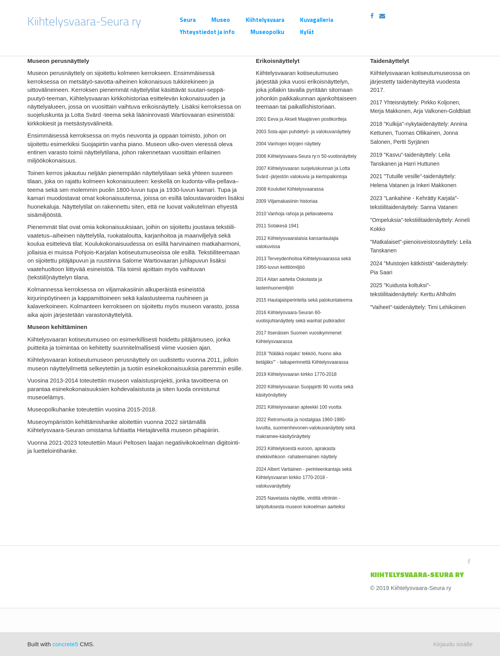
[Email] (382, 16)
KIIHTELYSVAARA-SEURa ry (417, 574)
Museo (220, 19)
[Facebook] (372, 16)
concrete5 (65, 644)
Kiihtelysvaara (265, 19)
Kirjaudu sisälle (453, 644)
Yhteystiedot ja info (207, 31)
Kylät (307, 31)
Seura (188, 19)
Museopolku (267, 31)
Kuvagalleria (316, 19)
